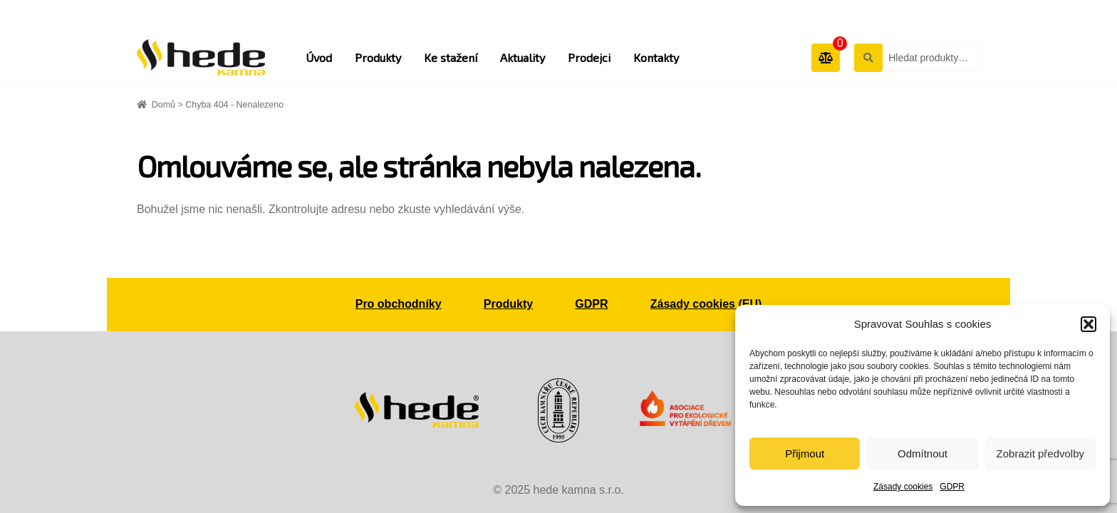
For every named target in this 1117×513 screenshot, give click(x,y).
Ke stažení (450, 57)
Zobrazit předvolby (1040, 453)
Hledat (867, 57)
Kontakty (656, 57)
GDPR (952, 487)
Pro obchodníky (398, 304)
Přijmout (804, 453)
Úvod (319, 57)
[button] (1088, 324)
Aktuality (522, 57)
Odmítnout (922, 453)
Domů (163, 105)
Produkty (378, 57)
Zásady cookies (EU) (706, 304)
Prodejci (589, 57)
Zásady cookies (902, 487)
